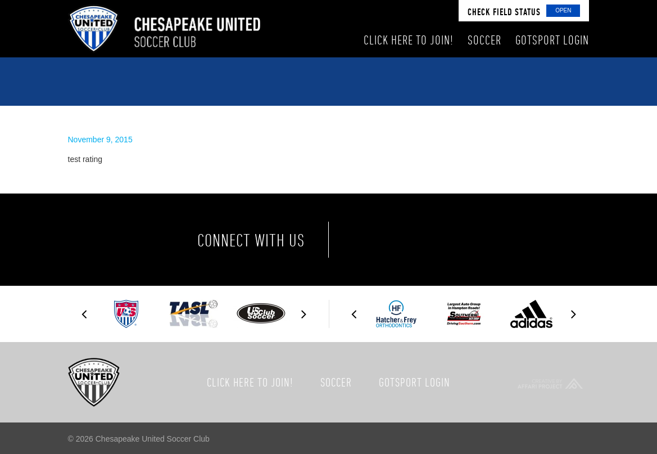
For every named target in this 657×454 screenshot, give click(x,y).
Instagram (464, 240)
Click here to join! (250, 382)
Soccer (336, 382)
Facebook (370, 240)
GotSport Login (414, 382)
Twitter (417, 240)
